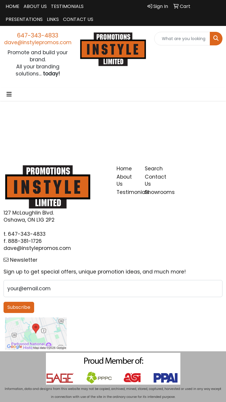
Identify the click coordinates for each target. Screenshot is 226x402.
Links (53, 19)
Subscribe (18, 307)
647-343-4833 (37, 35)
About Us (35, 6)
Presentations (24, 19)
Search (154, 168)
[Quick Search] (182, 38)
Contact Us (78, 19)
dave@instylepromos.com (38, 42)
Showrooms (155, 192)
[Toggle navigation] (9, 94)
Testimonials (67, 6)
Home (12, 6)
